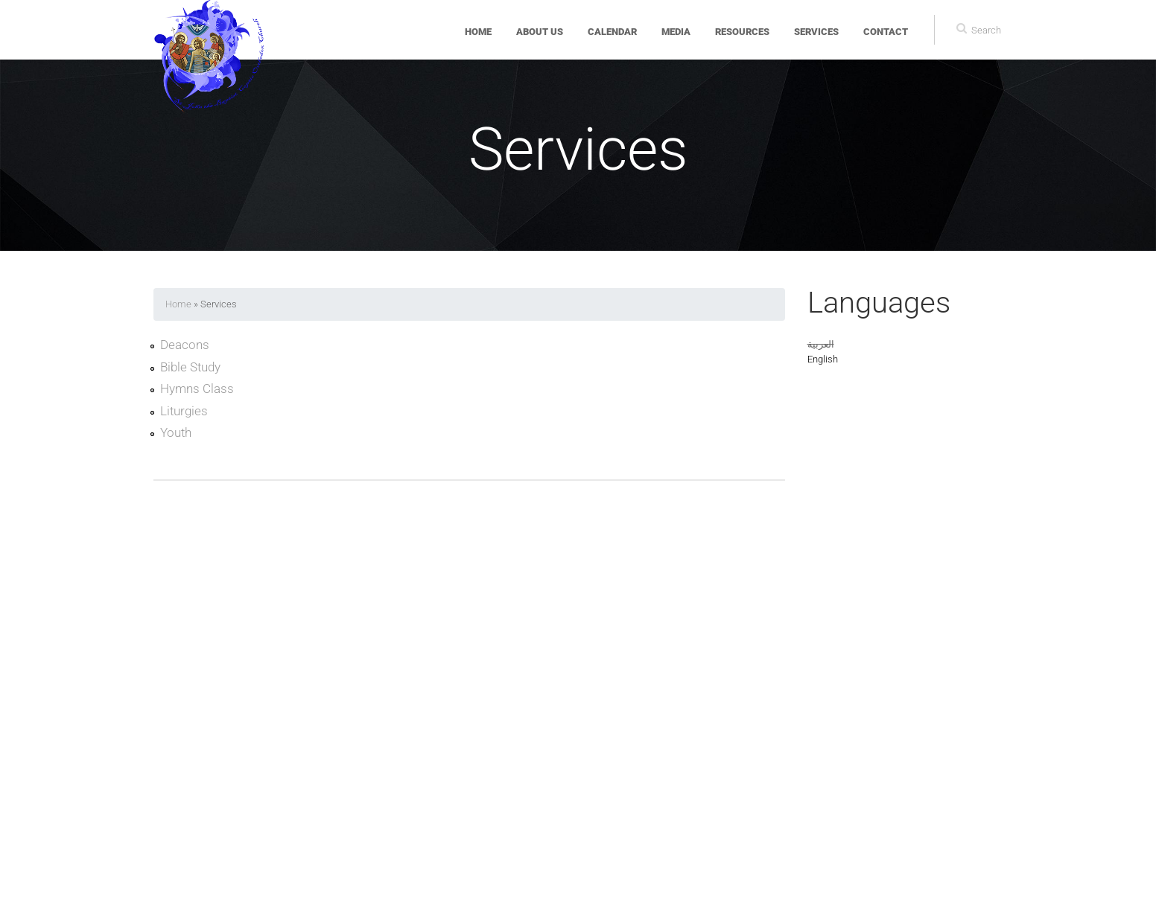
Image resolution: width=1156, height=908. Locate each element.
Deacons (184, 344)
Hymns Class (197, 388)
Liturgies (184, 410)
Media (675, 31)
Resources (742, 31)
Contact (885, 31)
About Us (539, 31)
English (822, 359)
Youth (175, 432)
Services (816, 31)
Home (478, 31)
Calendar (612, 31)
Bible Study (190, 366)
